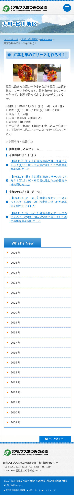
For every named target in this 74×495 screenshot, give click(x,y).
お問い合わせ (34, 490)
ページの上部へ (55, 439)
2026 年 (16, 252)
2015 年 (16, 362)
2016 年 (16, 352)
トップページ (11, 39)
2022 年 (16, 292)
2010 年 (16, 412)
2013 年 (16, 382)
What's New (46, 39)
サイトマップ (49, 490)
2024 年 (16, 272)
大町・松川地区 (29, 39)
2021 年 (16, 302)
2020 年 (16, 312)
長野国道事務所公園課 (15, 490)
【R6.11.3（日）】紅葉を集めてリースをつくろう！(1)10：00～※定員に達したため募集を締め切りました (39, 165)
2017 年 (16, 342)
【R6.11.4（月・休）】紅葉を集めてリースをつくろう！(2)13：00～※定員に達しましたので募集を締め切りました (39, 217)
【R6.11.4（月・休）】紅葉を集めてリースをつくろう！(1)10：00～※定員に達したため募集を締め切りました (39, 201)
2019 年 (16, 322)
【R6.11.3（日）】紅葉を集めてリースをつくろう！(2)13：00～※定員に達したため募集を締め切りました (39, 180)
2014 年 (16, 372)
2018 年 (16, 332)
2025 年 (16, 262)
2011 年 (16, 402)
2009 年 (16, 422)
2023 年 (16, 282)
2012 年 (16, 392)
